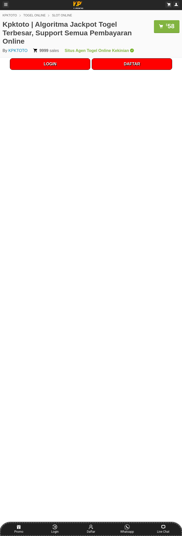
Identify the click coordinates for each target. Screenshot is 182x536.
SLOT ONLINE (62, 15)
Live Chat (163, 528)
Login (55, 528)
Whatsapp (127, 528)
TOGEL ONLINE (34, 15)
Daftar (91, 528)
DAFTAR (132, 64)
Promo (19, 528)
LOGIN (50, 64)
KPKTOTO (10, 15)
